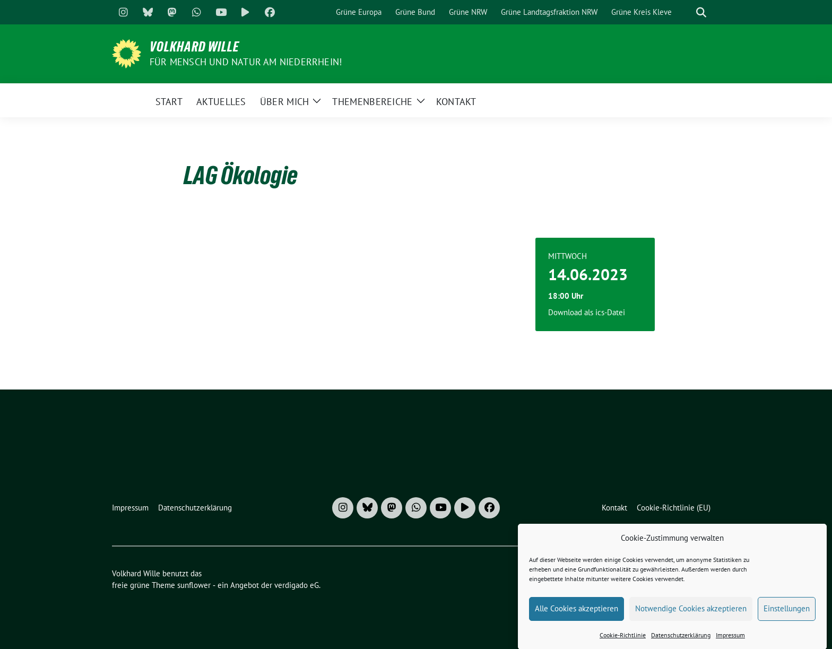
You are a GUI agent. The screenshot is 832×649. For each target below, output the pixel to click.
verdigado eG (296, 585)
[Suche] (686, 12)
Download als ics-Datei (586, 312)
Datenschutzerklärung (680, 641)
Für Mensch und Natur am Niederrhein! (246, 62)
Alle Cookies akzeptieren (576, 614)
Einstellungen (787, 614)
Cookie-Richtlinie (623, 641)
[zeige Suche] (701, 12)
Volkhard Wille (194, 47)
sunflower (194, 585)
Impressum (730, 641)
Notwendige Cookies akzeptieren (691, 614)
